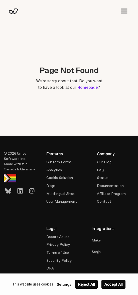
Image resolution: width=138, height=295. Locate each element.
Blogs (51, 185)
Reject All (86, 284)
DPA (50, 268)
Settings (64, 284)
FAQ (100, 170)
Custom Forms (59, 162)
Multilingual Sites (60, 193)
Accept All (113, 284)
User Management (61, 201)
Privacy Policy (58, 244)
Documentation (110, 185)
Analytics (54, 170)
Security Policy (59, 260)
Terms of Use (57, 252)
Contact (104, 201)
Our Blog (104, 162)
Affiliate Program (111, 193)
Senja (96, 251)
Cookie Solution (59, 177)
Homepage (87, 87)
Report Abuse (57, 236)
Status (102, 177)
